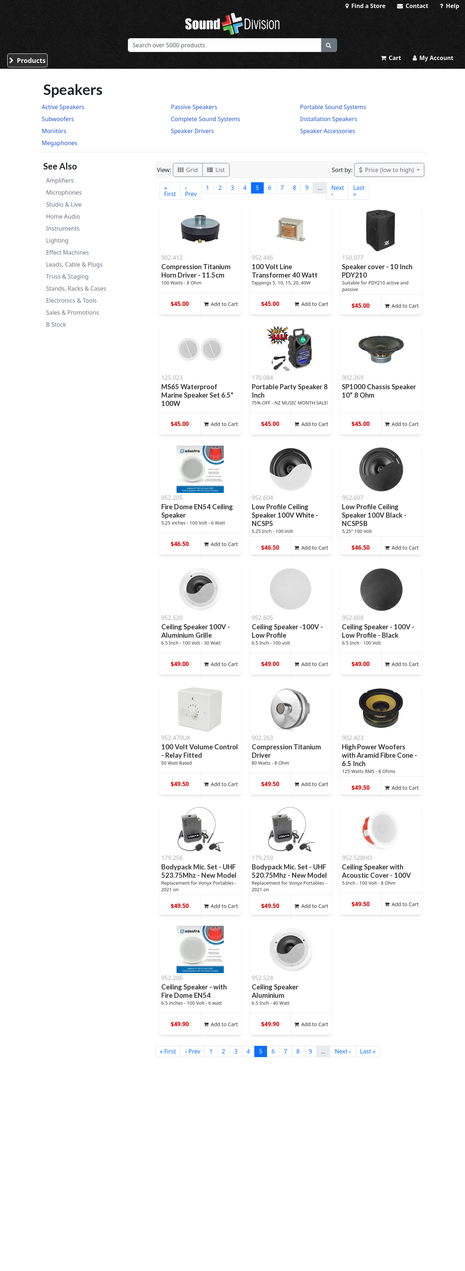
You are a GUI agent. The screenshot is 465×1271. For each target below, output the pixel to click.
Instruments (63, 228)
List (216, 170)
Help (449, 6)
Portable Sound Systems (333, 107)
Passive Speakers (194, 107)
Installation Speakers (328, 119)
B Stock (56, 324)
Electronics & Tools (71, 300)
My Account (433, 58)
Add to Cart (221, 303)
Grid (188, 170)
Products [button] (27, 60)
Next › (337, 191)
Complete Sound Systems (205, 119)
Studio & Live (64, 204)
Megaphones (59, 143)
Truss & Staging (67, 276)
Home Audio (63, 216)
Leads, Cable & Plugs (74, 264)
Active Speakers (63, 107)
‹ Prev (191, 191)
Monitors (54, 131)
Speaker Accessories (327, 131)
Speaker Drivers (192, 131)
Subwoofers (58, 119)
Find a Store (365, 6)
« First (170, 191)
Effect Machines (67, 252)
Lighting (57, 240)
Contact (412, 6)
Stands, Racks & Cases (76, 288)
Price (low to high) (387, 170)
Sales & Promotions (72, 312)
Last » (358, 191)
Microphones (64, 192)
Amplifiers (60, 180)
